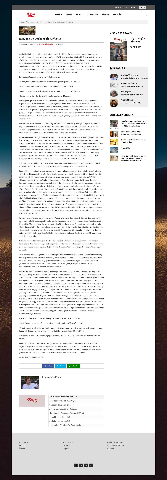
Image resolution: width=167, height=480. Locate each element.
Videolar (105, 14)
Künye (21, 445)
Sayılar (69, 14)
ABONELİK (117, 14)
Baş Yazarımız (69, 442)
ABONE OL (133, 7)
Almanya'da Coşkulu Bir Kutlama (63, 409)
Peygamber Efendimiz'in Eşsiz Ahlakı (65, 425)
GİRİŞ (117, 7)
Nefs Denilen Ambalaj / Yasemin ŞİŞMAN (66, 413)
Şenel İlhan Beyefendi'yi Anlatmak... (133, 86)
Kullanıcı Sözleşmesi (116, 445)
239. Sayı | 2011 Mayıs (43, 22)
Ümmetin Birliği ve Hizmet (60, 405)
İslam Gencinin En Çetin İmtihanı (131, 103)
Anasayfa (24, 22)
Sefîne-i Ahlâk (126, 148)
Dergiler (32, 22)
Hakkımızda (24, 442)
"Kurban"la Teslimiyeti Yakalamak (132, 95)
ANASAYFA (58, 14)
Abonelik (111, 448)
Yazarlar (80, 14)
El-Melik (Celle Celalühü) (59, 417)
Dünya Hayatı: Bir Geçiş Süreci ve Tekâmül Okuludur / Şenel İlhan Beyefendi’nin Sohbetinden (133, 158)
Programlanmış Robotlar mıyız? (62, 401)
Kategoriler (92, 14)
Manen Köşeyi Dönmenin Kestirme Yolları (134, 78)
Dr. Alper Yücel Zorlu (46, 44)
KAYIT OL (124, 7)
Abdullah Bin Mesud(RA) (59, 421)
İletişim (22, 448)
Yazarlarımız (59, 44)
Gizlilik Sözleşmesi (115, 442)
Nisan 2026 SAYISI (121, 33)
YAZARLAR (118, 68)
